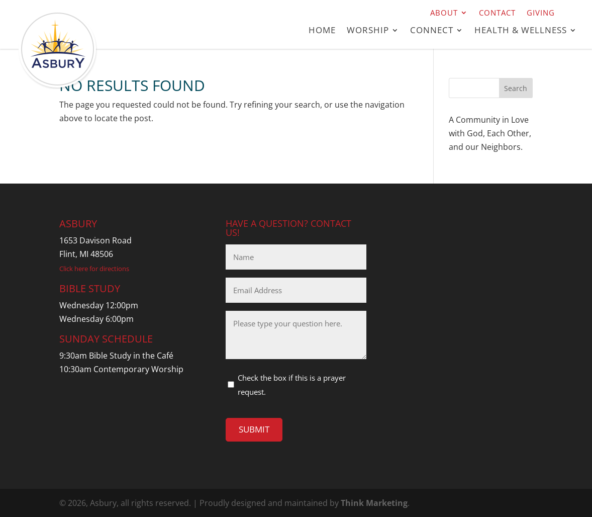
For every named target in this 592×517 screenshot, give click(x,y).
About (444, 13)
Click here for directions (94, 268)
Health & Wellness (520, 31)
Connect (431, 31)
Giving (541, 13)
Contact (497, 13)
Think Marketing (374, 502)
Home (322, 31)
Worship (368, 31)
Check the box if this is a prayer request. (292, 384)
